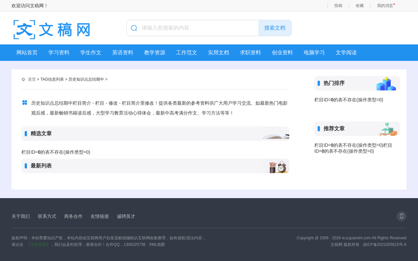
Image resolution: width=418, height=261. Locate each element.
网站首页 (27, 52)
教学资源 (154, 52)
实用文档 (218, 52)
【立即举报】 (38, 244)
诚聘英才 (126, 216)
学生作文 (90, 52)
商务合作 (73, 216)
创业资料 (282, 52)
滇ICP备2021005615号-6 (384, 244)
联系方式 (47, 216)
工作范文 (186, 52)
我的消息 (385, 5)
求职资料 (250, 52)
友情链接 (100, 216)
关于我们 (21, 216)
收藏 (360, 5)
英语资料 (122, 52)
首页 (32, 79)
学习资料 (58, 52)
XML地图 (157, 244)
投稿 (338, 5)
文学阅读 (346, 52)
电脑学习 (314, 52)
